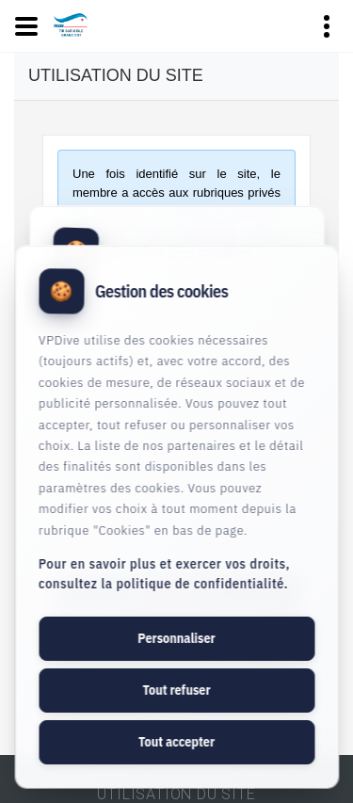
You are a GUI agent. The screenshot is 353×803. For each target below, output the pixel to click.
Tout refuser (176, 690)
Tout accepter (176, 741)
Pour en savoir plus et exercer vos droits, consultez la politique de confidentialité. (164, 573)
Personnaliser (176, 638)
